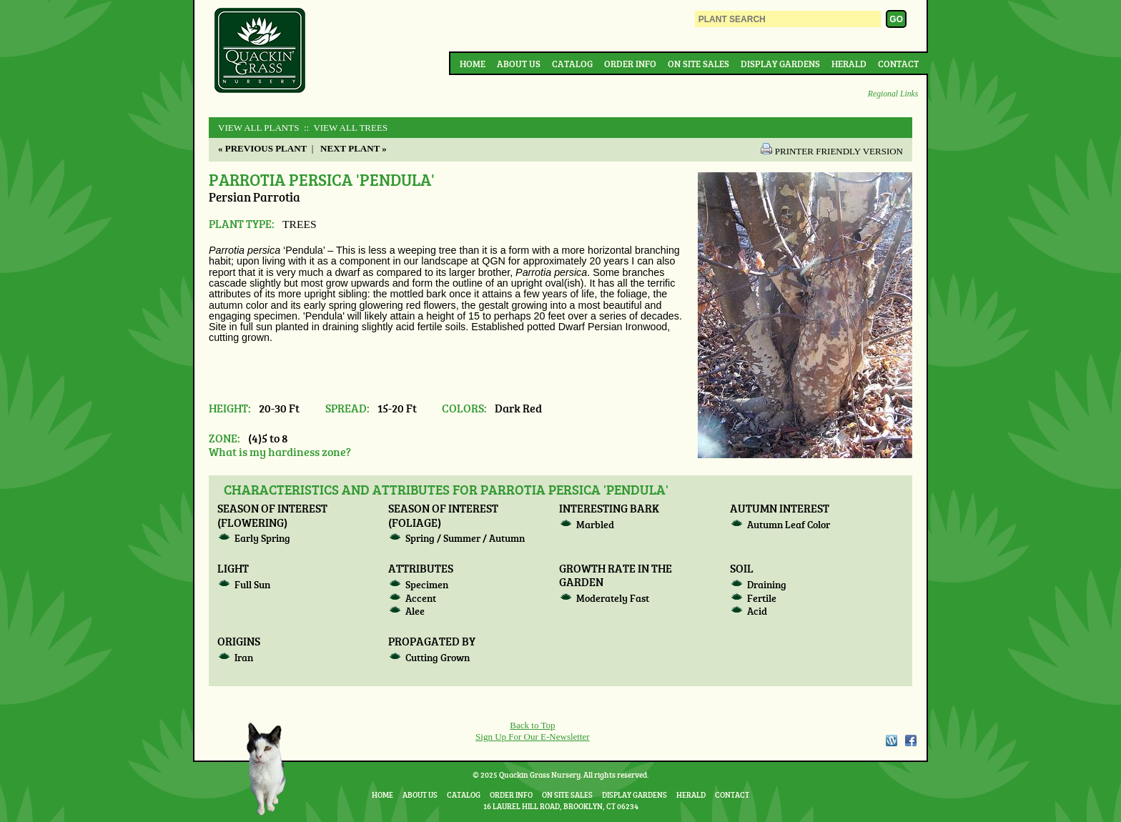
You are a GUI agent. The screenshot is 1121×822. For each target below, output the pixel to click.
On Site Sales (698, 63)
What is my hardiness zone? (280, 451)
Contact (898, 63)
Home (472, 63)
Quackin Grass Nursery (260, 51)
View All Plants (258, 127)
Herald (848, 63)
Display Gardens (780, 63)
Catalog (572, 63)
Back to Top (532, 725)
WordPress (890, 740)
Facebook (910, 740)
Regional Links (893, 94)
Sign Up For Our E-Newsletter (532, 736)
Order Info (630, 63)
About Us (518, 63)
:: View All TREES (345, 127)
